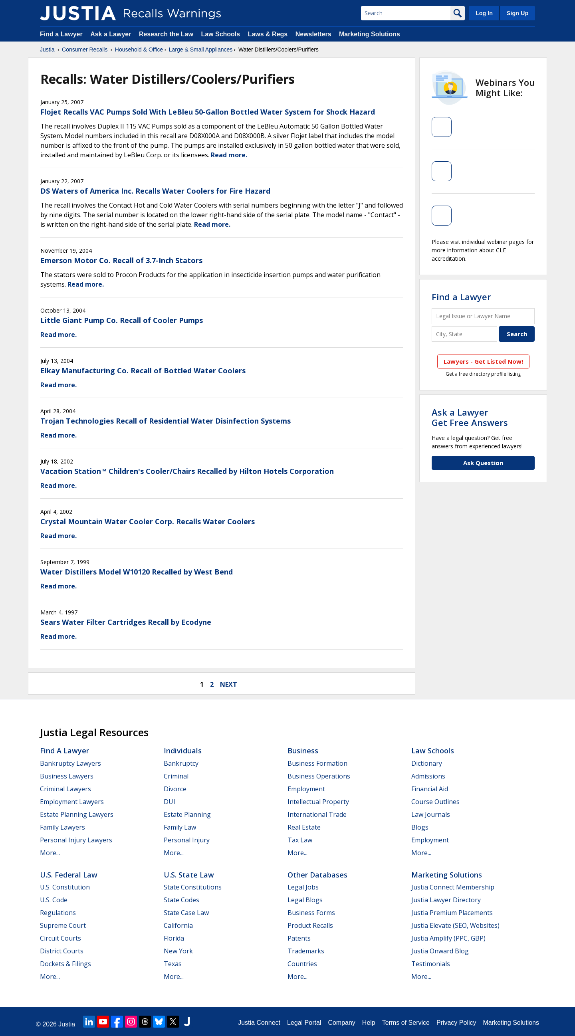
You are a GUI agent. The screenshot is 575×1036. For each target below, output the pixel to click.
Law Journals (430, 814)
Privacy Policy (456, 1022)
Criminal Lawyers (65, 788)
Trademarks (306, 951)
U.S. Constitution (65, 887)
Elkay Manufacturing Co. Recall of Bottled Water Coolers (143, 370)
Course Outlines (435, 801)
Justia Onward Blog (440, 951)
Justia (47, 49)
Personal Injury (187, 840)
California (178, 925)
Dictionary (426, 763)
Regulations (58, 912)
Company (341, 1022)
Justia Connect (259, 1022)
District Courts (61, 951)
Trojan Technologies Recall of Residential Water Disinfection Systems (165, 421)
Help (368, 1022)
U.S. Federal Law (68, 875)
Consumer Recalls (84, 49)
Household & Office (139, 49)
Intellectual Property (318, 801)
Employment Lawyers (72, 801)
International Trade (317, 814)
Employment (306, 788)
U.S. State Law (189, 875)
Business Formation (317, 763)
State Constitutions (193, 887)
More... (50, 852)
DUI (169, 801)
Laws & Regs (268, 34)
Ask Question (483, 463)
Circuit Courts (60, 938)
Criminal (176, 776)
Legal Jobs (303, 887)
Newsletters (313, 34)
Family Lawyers (62, 827)
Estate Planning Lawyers (76, 814)
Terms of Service (406, 1022)
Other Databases (317, 875)
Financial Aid (429, 788)
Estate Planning (187, 814)
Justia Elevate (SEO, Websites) (455, 925)
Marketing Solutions (369, 34)
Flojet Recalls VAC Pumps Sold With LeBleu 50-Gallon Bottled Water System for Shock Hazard (207, 112)
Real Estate (304, 827)
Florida (174, 938)
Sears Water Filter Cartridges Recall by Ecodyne (125, 622)
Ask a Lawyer (111, 34)
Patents (299, 938)
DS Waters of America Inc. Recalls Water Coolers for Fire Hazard (155, 191)
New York (178, 951)
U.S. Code (53, 899)
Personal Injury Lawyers (76, 840)
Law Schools (220, 34)
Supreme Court (63, 925)
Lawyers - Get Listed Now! (483, 361)
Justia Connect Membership (452, 887)
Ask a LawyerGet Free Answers (470, 417)
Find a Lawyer (61, 34)
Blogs (419, 827)
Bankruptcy (181, 763)
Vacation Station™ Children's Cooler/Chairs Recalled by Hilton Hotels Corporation (187, 471)
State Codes (181, 899)
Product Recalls (310, 925)
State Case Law (186, 912)
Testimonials (430, 963)
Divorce (175, 788)
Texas (173, 963)
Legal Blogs (305, 899)
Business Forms (311, 912)
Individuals (183, 750)
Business (303, 750)
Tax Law (300, 840)
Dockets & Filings (65, 963)
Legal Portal (304, 1022)
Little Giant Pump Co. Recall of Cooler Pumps (121, 320)
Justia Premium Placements (452, 912)
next (228, 684)
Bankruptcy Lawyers (70, 763)
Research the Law (166, 34)
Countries (302, 963)
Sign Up (517, 13)
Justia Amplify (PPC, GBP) (448, 938)
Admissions (428, 776)
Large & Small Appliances (201, 49)
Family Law (180, 827)
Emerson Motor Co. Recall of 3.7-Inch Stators (121, 260)
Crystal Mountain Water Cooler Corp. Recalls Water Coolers (147, 521)
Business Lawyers (66, 776)
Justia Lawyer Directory (446, 899)
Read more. (229, 155)
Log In (484, 13)
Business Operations (319, 776)
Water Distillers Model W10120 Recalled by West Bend (136, 571)
